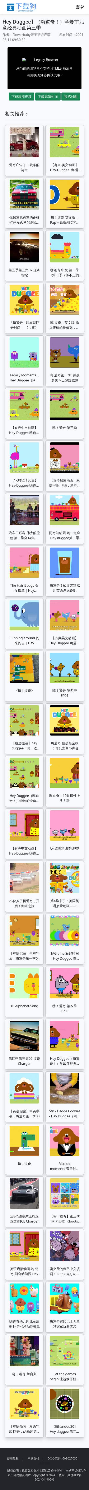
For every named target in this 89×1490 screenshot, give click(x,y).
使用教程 (13, 1458)
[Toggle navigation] (79, 7)
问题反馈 (33, 1458)
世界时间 (44, 1463)
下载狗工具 (63, 1475)
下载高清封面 (48, 96)
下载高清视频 (21, 96)
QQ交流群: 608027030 (63, 1458)
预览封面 (71, 96)
